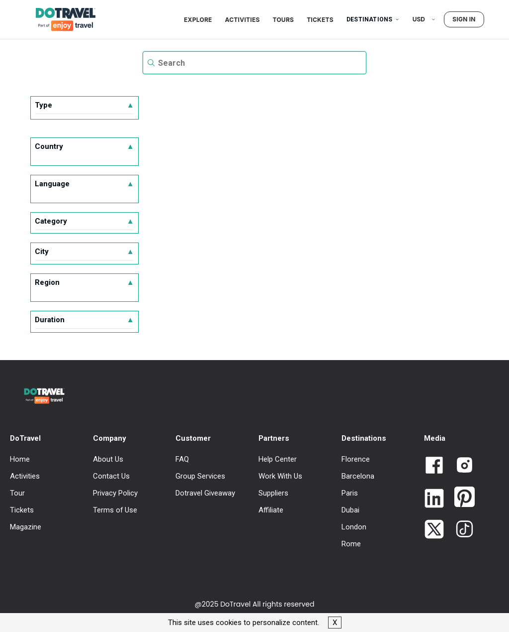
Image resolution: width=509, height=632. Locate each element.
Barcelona (357, 476)
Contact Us (111, 476)
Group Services (200, 476)
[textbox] (255, 62)
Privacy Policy (115, 493)
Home (20, 459)
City (84, 251)
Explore (198, 19)
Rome (351, 543)
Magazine (25, 526)
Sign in (463, 19)
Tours (283, 19)
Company (109, 438)
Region (84, 282)
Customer (193, 438)
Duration (84, 319)
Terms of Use (115, 510)
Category (84, 221)
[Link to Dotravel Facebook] (434, 466)
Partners (273, 438)
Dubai (350, 510)
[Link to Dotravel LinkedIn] (434, 499)
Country (84, 146)
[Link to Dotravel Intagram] (460, 466)
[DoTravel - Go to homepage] (59, 19)
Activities (242, 19)
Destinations (373, 19)
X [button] (335, 622)
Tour (17, 493)
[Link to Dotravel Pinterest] (460, 497)
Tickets (320, 19)
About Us (108, 459)
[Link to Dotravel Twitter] (434, 530)
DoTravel (25, 438)
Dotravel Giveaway (205, 493)
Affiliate (270, 510)
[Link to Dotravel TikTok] (460, 529)
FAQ (182, 459)
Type (84, 105)
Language (84, 183)
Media (434, 438)
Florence (355, 459)
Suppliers (273, 493)
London (353, 526)
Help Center (277, 459)
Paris (349, 493)
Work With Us (280, 476)
